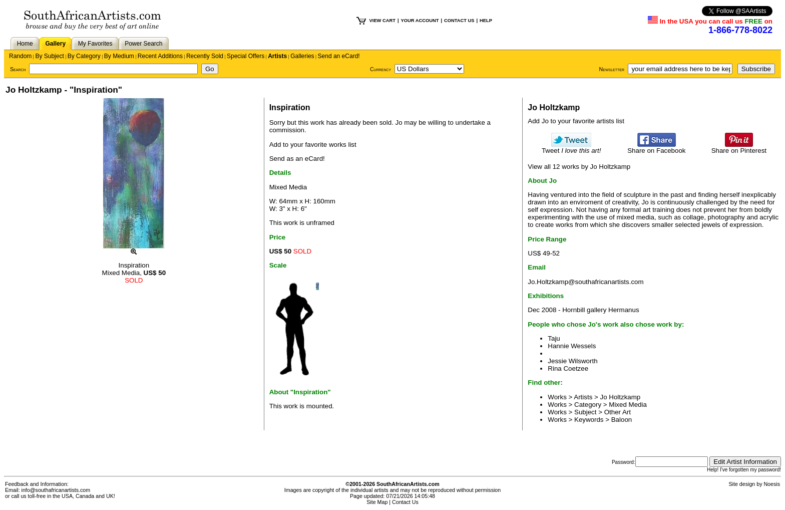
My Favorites (95, 43)
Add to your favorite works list (312, 144)
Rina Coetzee (568, 368)
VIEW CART (382, 20)
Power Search (143, 43)
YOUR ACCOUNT (420, 20)
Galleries (302, 56)
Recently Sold (204, 56)
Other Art (617, 412)
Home (25, 43)
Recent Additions (160, 56)
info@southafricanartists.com (56, 490)
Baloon (621, 419)
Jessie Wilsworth (572, 361)
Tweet (571, 147)
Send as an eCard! (297, 158)
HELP (486, 20)
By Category (84, 56)
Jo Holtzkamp (620, 397)
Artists (277, 56)
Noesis (771, 484)
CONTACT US (459, 20)
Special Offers (245, 56)
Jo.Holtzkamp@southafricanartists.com (585, 282)
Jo (399, 122)
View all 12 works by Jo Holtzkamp (579, 166)
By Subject (49, 56)
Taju (554, 338)
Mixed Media (628, 404)
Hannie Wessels (572, 346)
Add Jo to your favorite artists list (576, 121)
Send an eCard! (339, 56)
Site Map (376, 502)
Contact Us (405, 502)
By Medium (119, 56)
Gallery (55, 43)
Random (20, 56)
